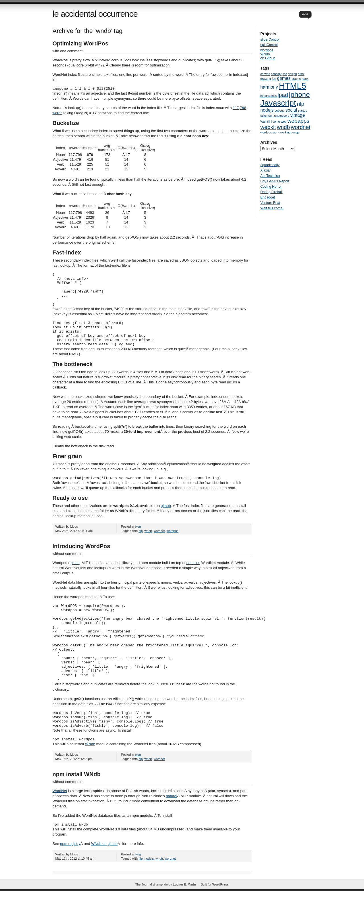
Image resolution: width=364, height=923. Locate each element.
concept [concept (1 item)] (276, 74)
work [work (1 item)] (276, 132)
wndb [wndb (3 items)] (283, 127)
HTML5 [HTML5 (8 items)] (292, 85)
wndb (148, 544)
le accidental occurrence (95, 13)
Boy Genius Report (274, 181)
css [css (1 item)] (284, 74)
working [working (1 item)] (285, 132)
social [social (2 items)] (291, 110)
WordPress (220, 916)
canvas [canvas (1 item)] (265, 74)
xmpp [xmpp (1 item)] (295, 132)
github (166, 519)
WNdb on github (104, 876)
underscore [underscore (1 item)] (281, 115)
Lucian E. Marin (184, 916)
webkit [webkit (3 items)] (268, 127)
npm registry (70, 876)
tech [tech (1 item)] (270, 115)
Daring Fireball (271, 192)
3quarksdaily (270, 165)
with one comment (68, 51)
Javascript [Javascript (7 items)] (278, 103)
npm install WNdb (77, 806)
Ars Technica (270, 176)
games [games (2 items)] (284, 78)
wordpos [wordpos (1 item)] (266, 132)
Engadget (267, 197)
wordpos (173, 544)
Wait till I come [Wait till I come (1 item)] (270, 121)
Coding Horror (271, 187)
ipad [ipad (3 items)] (283, 95)
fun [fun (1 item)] (274, 78)
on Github (267, 58)
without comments (67, 567)
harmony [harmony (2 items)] (269, 87)
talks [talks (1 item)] (263, 115)
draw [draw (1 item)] (301, 74)
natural (171, 827)
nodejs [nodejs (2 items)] (267, 110)
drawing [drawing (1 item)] (265, 78)
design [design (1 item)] (292, 74)
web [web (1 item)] (284, 121)
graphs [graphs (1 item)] (296, 78)
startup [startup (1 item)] (302, 110)
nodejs (149, 891)
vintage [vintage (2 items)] (297, 115)
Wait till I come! (272, 208)
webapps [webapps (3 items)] (298, 121)
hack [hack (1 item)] (305, 78)
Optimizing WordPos (80, 43)
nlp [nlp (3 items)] (300, 104)
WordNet (60, 822)
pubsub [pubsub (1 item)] (280, 110)
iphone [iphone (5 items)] (299, 94)
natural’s (193, 576)
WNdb (90, 775)
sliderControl (270, 39)
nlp (140, 544)
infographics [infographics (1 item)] (268, 95)
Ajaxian (266, 170)
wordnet (159, 544)
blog (138, 540)
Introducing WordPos (81, 560)
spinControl (269, 45)
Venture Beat (270, 203)
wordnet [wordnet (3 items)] (301, 127)
